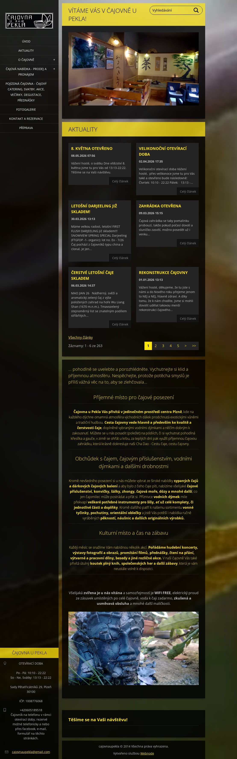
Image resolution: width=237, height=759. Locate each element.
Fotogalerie (26, 109)
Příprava (26, 128)
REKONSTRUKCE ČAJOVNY (163, 272)
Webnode (147, 753)
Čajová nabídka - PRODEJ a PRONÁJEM (26, 71)
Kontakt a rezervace (26, 119)
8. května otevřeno (91, 148)
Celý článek (120, 181)
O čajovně (26, 60)
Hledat (196, 10)
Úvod (26, 41)
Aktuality (26, 50)
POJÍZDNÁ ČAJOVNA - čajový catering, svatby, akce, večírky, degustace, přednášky (26, 92)
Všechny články (80, 337)
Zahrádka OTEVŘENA (160, 205)
